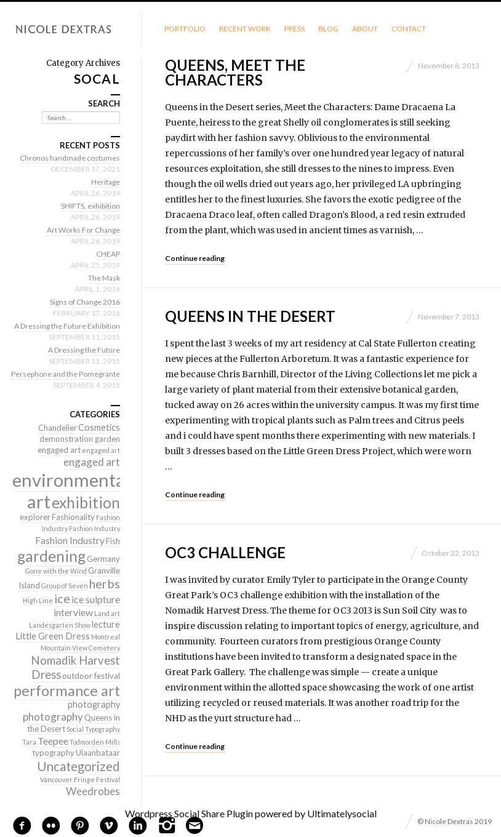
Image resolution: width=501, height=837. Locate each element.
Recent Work (245, 28)
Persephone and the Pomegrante (65, 373)
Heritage (105, 181)
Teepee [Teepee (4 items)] (53, 741)
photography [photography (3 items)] (94, 704)
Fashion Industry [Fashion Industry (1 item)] (94, 528)
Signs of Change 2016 (85, 301)
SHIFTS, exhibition (90, 205)
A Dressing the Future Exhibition (67, 325)
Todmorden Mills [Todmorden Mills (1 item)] (95, 742)
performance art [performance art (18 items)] (67, 690)
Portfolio (185, 28)
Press (294, 28)
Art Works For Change (83, 229)
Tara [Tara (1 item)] (29, 742)
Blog (328, 28)
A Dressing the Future (84, 349)
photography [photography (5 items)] (53, 716)
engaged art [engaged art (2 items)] (59, 450)
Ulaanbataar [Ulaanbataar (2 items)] (98, 753)
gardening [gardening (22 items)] (51, 556)
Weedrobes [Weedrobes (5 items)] (93, 791)
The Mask (104, 277)
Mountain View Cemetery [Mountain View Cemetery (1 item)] (80, 648)
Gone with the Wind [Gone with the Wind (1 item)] (56, 571)
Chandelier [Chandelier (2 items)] (57, 428)
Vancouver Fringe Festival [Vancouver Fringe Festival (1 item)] (80, 779)
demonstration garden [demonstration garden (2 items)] (79, 439)
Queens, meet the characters (235, 72)
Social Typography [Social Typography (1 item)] (93, 729)
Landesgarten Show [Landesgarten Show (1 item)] (59, 625)
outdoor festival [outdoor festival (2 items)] (91, 676)
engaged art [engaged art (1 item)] (101, 450)
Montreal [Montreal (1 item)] (105, 637)
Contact (408, 28)
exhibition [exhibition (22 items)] (86, 502)
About (365, 28)
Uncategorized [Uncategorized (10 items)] (78, 766)
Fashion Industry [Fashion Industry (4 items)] (70, 540)
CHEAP (108, 253)
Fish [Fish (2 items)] (113, 541)
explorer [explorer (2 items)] (35, 517)
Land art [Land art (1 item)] (107, 613)
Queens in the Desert (250, 316)
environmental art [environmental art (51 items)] (70, 490)
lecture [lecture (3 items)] (106, 624)
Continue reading (195, 258)
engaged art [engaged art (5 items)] (91, 461)
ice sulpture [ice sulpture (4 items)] (95, 599)
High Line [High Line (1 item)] (38, 600)
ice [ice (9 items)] (62, 598)
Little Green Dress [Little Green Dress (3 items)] (52, 636)
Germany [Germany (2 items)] (103, 559)
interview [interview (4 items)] (73, 612)
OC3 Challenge (225, 552)
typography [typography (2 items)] (53, 753)
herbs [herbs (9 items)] (104, 583)
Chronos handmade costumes (70, 157)
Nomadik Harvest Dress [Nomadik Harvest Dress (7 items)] (75, 667)
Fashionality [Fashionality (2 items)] (73, 517)
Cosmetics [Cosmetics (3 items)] (99, 427)
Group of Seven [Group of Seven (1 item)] (64, 586)
